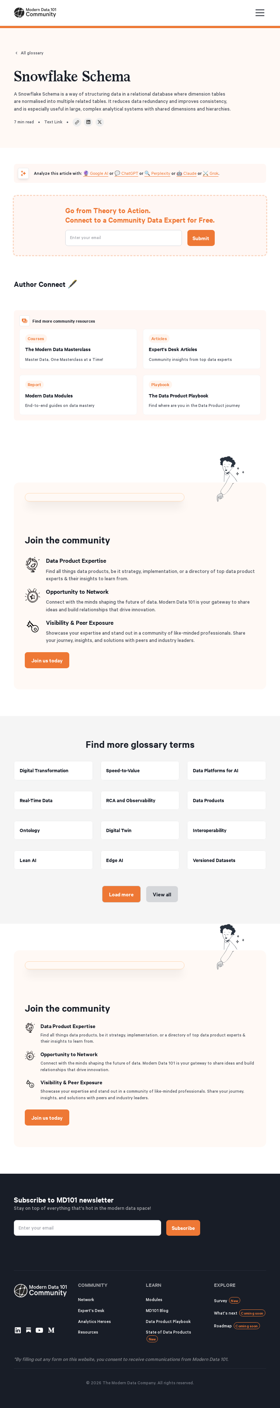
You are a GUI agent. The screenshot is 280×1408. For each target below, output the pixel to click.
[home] (35, 12)
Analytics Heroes (94, 1321)
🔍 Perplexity (157, 173)
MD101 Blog (157, 1310)
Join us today (47, 660)
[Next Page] (121, 894)
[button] (258, 13)
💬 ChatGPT (126, 173)
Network (86, 1299)
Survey (227, 1300)
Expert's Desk (91, 1310)
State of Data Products (168, 1336)
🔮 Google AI (95, 173)
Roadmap (237, 1325)
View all (162, 894)
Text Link (53, 121)
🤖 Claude (186, 173)
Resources (88, 1332)
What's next (239, 1312)
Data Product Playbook (168, 1321)
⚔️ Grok (210, 173)
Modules (154, 1299)
